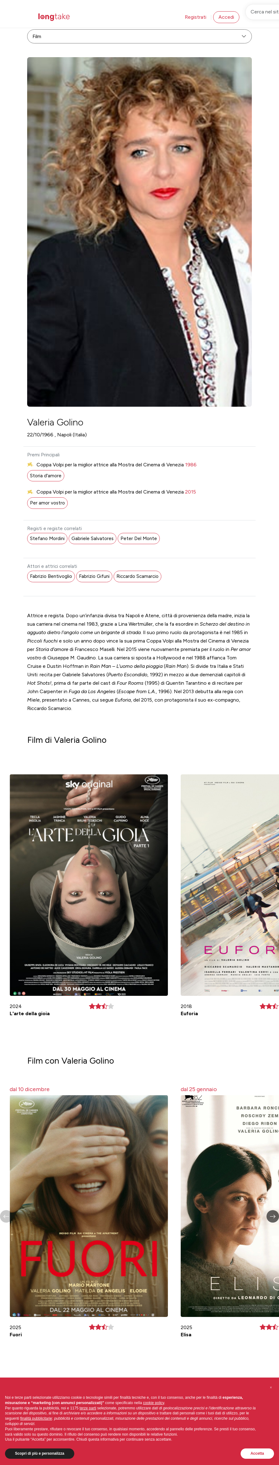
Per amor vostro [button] (47, 503)
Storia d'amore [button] (45, 476)
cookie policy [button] (153, 1403)
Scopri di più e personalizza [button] (39, 1453)
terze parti (88, 1408)
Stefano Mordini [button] (47, 538)
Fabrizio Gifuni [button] (94, 576)
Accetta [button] (257, 1453)
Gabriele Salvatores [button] (92, 538)
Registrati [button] (195, 17)
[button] (273, 1216)
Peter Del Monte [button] (138, 538)
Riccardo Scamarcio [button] (137, 576)
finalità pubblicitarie (36, 1418)
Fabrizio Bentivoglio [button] (51, 576)
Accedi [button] (226, 17)
